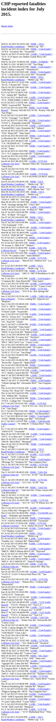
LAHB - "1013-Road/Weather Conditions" (22, 267)
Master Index (7, 26)
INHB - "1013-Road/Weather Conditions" (22, 45)
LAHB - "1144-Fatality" (42, 54)
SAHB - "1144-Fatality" (41, 82)
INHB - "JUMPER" (40, 62)
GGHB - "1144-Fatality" (40, 92)
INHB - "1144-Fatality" (41, 49)
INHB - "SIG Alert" (39, 656)
